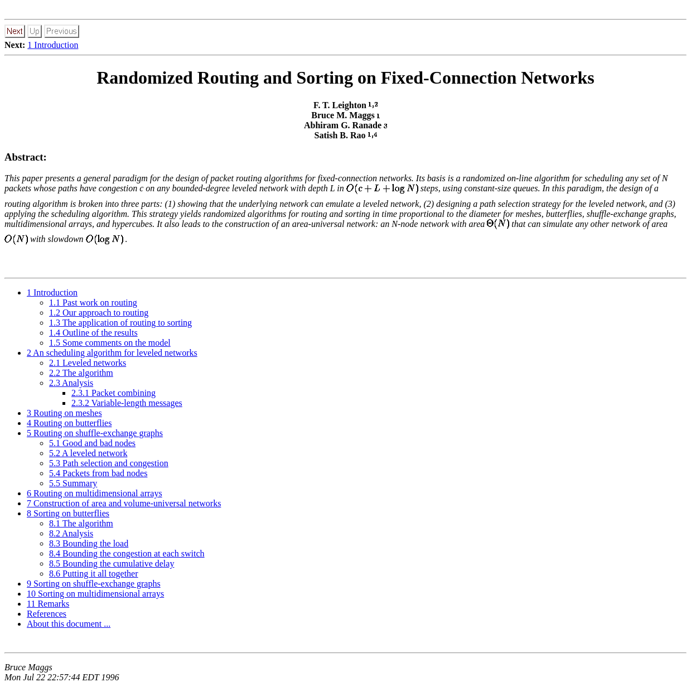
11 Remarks (48, 603)
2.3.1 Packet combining (113, 393)
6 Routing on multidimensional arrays (94, 493)
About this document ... (68, 623)
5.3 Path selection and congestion (108, 463)
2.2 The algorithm (81, 373)
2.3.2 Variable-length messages (126, 403)
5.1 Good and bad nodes (92, 443)
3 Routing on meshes (64, 413)
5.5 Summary (73, 483)
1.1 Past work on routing (93, 302)
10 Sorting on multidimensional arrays (95, 593)
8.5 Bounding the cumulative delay (111, 563)
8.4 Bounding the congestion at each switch (127, 553)
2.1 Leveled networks (87, 362)
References (46, 613)
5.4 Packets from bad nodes (98, 473)
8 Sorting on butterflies (68, 513)
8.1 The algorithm (81, 523)
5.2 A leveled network (88, 453)
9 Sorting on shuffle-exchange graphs (94, 583)
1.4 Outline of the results (93, 332)
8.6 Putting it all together (93, 573)
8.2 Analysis (71, 533)
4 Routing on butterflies (69, 423)
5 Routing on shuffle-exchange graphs (95, 433)
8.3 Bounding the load (88, 543)
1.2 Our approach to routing (98, 312)
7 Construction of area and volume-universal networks (124, 503)
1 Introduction (52, 45)
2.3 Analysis (71, 383)
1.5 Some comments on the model (110, 342)
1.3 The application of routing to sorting (120, 322)
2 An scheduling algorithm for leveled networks (112, 352)
